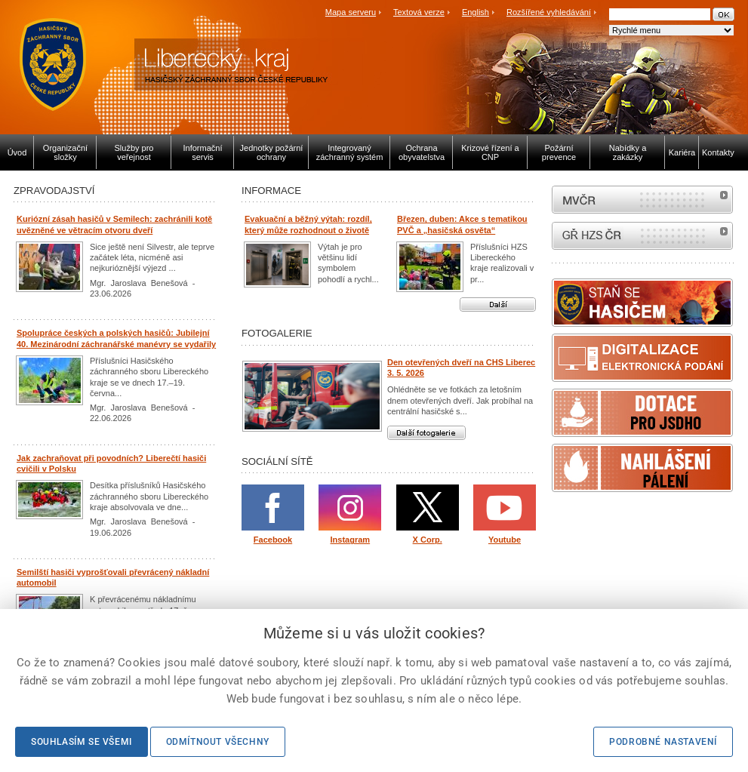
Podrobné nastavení (663, 742)
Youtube (504, 539)
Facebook (273, 539)
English (475, 12)
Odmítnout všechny (217, 742)
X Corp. (427, 539)
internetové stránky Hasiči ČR (642, 236)
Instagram (351, 539)
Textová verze (419, 12)
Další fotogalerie (426, 433)
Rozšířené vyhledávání (548, 12)
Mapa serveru (350, 12)
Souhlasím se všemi (81, 742)
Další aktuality (498, 304)
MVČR (642, 200)
